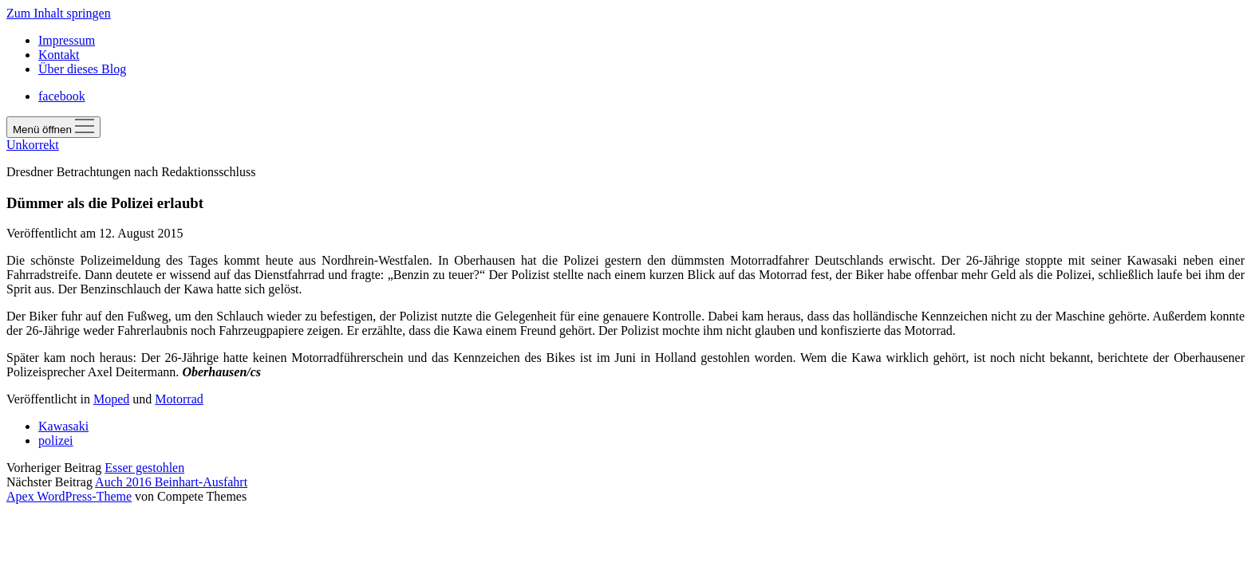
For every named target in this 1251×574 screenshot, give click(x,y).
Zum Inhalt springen (58, 13)
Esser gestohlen (144, 467)
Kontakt (59, 54)
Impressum (66, 40)
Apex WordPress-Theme (69, 496)
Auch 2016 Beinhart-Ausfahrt (171, 482)
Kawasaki (63, 426)
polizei (55, 440)
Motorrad (179, 399)
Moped (111, 399)
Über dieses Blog (82, 69)
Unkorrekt (32, 144)
